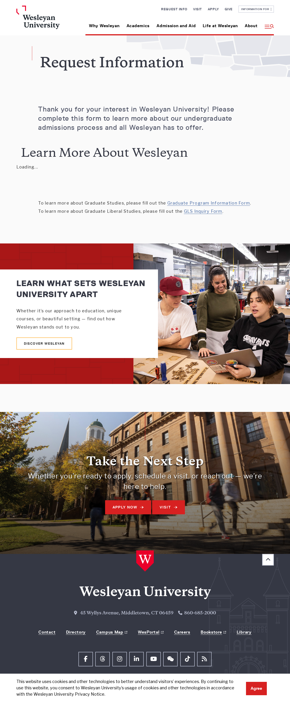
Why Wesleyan (104, 25)
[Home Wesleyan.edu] (46, 20)
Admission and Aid (176, 25)
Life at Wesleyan (220, 25)
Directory (76, 632)
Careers (182, 632)
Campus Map (109, 632)
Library (244, 632)
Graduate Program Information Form (208, 203)
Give (229, 9)
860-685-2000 (200, 613)
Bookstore (211, 632)
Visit (197, 9)
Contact (46, 632)
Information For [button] (256, 9)
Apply (213, 9)
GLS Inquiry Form (203, 211)
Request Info (174, 9)
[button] (267, 24)
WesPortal (148, 632)
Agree (256, 688)
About (251, 25)
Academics (138, 25)
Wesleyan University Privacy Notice (68, 694)
